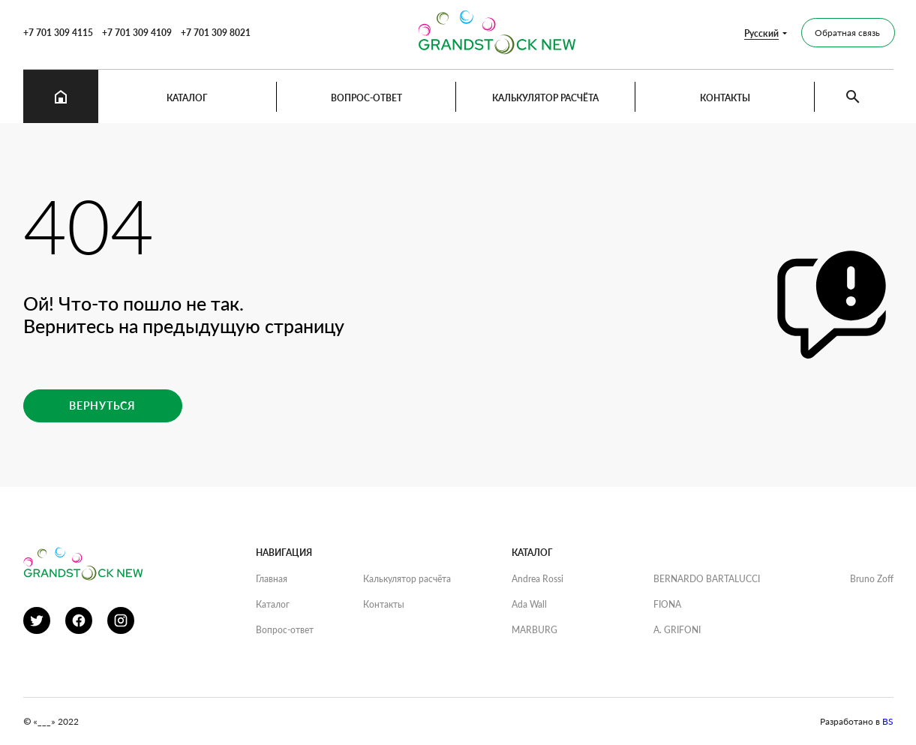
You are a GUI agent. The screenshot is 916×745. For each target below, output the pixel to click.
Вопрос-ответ (366, 98)
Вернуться (102, 405)
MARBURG (534, 629)
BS (887, 721)
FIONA (667, 604)
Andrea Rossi (537, 578)
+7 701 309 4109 (137, 32)
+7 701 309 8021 (216, 32)
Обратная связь (847, 32)
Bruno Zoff (871, 578)
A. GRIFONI (677, 629)
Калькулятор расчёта (545, 98)
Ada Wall (529, 604)
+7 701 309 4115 (58, 32)
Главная (271, 578)
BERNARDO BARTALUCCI (706, 578)
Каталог (187, 98)
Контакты (725, 98)
